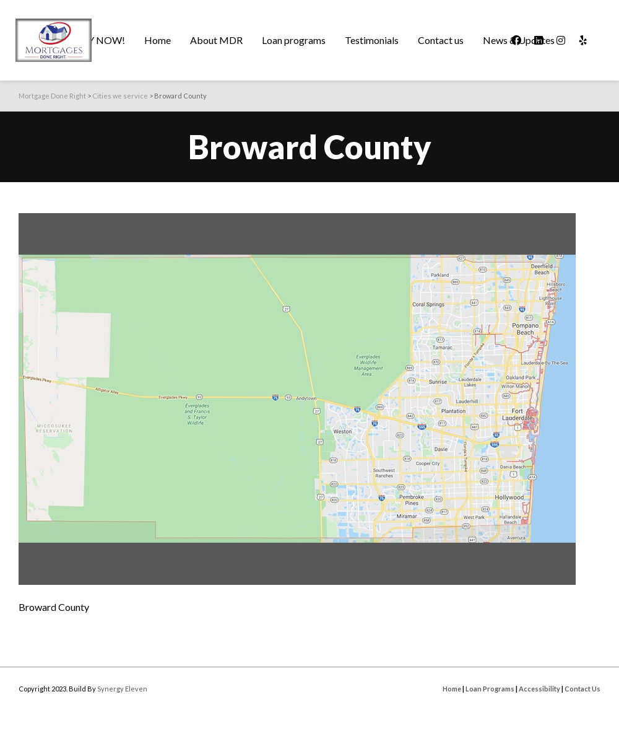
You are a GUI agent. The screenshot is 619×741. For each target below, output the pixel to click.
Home (452, 689)
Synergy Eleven (122, 689)
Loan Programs (489, 689)
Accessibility (539, 689)
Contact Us (582, 689)
